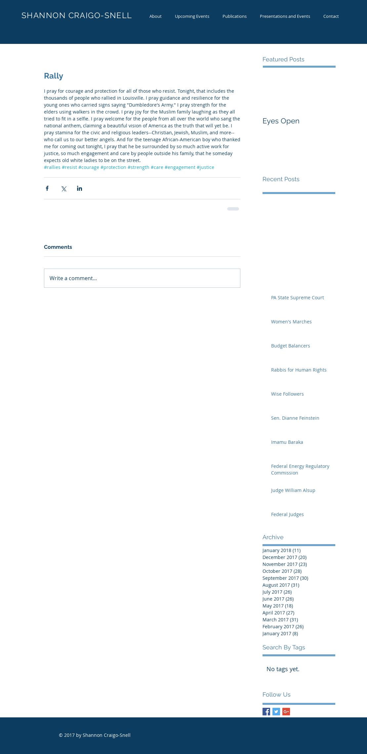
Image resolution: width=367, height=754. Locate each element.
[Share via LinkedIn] (79, 188)
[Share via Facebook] (47, 188)
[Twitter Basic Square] (276, 711)
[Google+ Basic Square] (286, 711)
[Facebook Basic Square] (266, 711)
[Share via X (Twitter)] (63, 188)
